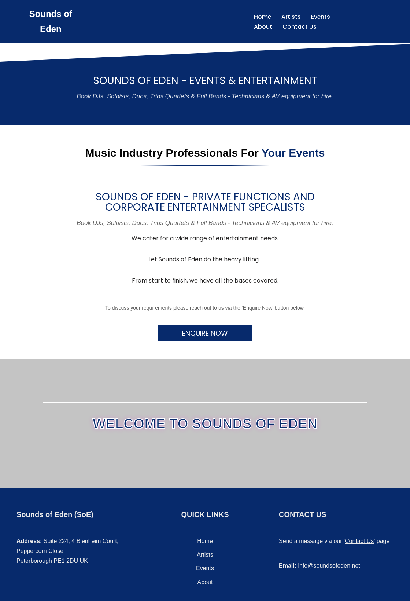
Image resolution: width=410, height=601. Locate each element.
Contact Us (299, 26)
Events (320, 16)
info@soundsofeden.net (329, 565)
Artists (290, 16)
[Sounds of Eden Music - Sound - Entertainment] (51, 22)
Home (262, 16)
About (262, 26)
